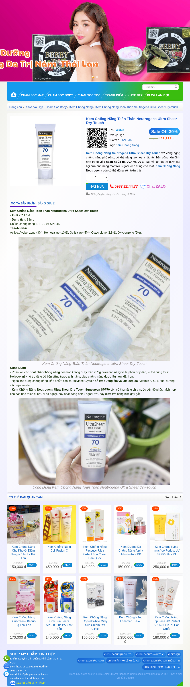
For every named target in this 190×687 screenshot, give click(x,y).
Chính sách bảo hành (91, 660)
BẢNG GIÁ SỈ (46, 203)
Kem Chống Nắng (81, 107)
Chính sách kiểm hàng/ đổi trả (162, 667)
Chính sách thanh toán (150, 654)
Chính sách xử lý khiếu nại (123, 660)
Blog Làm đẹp (158, 95)
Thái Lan (126, 140)
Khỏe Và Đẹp (34, 107)
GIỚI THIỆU (174, 654)
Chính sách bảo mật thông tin (161, 660)
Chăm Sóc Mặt (32, 95)
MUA (31, 565)
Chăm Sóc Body (60, 95)
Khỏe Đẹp (135, 95)
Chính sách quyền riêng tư (145, 674)
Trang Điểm (114, 95)
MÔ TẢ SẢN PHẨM (23, 203)
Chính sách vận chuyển (118, 654)
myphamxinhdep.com (32, 678)
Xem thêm (173, 497)
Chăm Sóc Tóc (89, 95)
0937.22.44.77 (126, 186)
